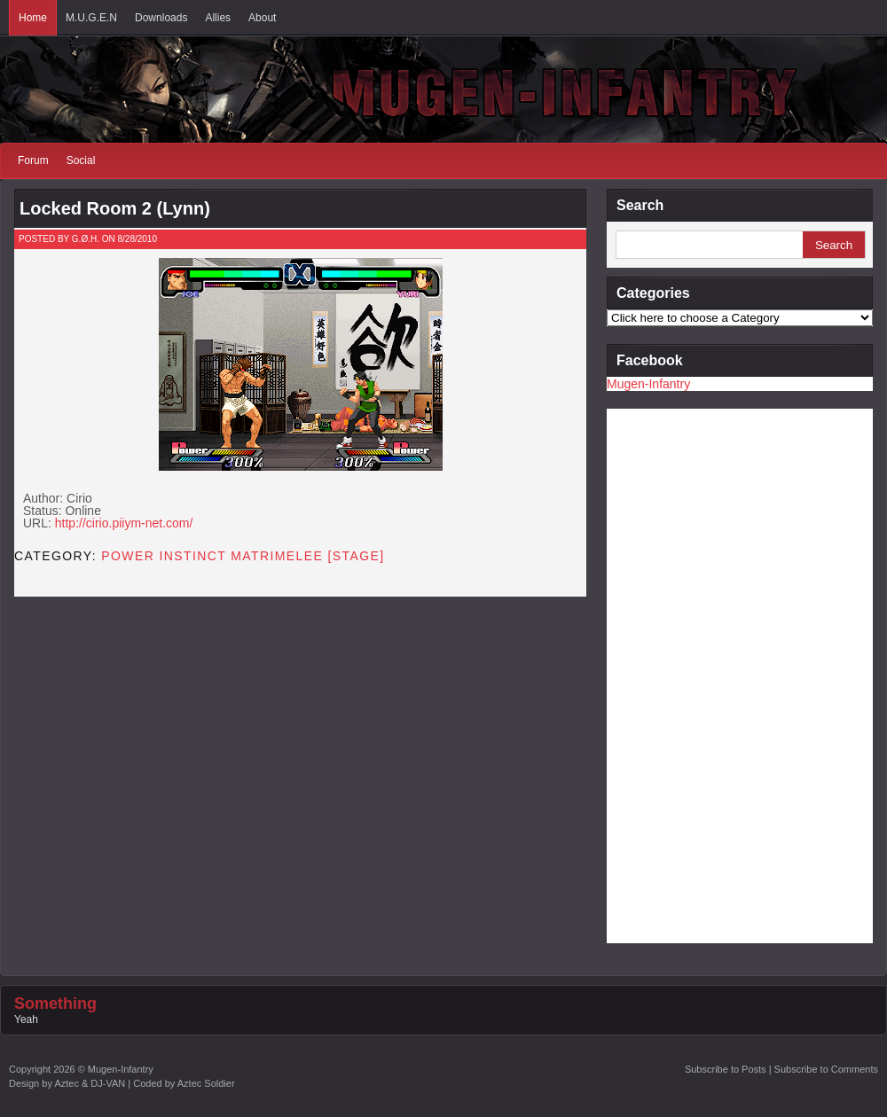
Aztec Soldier (206, 1083)
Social (81, 160)
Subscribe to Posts (725, 1069)
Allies (218, 18)
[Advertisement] (678, 675)
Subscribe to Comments (826, 1069)
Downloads (161, 18)
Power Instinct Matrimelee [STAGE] (242, 556)
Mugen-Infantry (648, 384)
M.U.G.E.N (91, 18)
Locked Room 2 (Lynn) (115, 208)
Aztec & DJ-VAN (89, 1083)
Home (33, 18)
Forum (33, 160)
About (262, 18)
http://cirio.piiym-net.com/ (124, 523)
